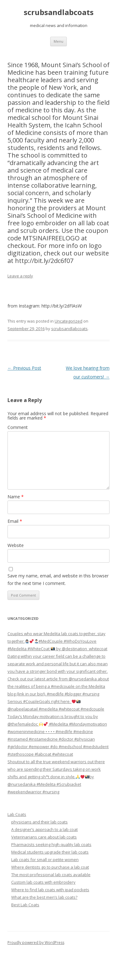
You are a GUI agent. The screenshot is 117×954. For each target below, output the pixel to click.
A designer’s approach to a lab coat (44, 829)
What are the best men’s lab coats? (44, 897)
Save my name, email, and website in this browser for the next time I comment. (58, 579)
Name (15, 497)
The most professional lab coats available (50, 874)
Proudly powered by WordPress (35, 942)
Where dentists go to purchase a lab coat (50, 867)
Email (14, 521)
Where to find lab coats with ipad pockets (50, 889)
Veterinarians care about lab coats (44, 837)
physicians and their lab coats (39, 822)
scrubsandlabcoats (59, 12)
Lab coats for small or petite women (45, 859)
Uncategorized (68, 321)
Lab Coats (16, 814)
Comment (17, 427)
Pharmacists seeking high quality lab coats (51, 844)
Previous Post (24, 368)
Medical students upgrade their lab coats (50, 852)
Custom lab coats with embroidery (43, 882)
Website (15, 545)
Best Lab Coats (25, 905)
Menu (58, 41)
